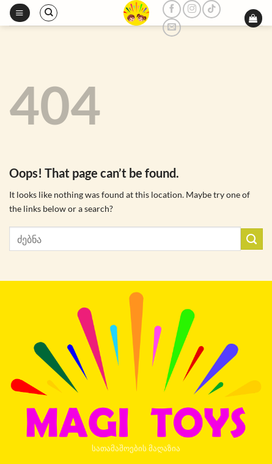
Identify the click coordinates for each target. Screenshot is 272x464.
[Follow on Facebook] (172, 9)
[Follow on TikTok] (211, 9)
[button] (19, 13)
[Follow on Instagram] (192, 9)
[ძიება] (48, 13)
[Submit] (252, 239)
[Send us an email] (172, 27)
